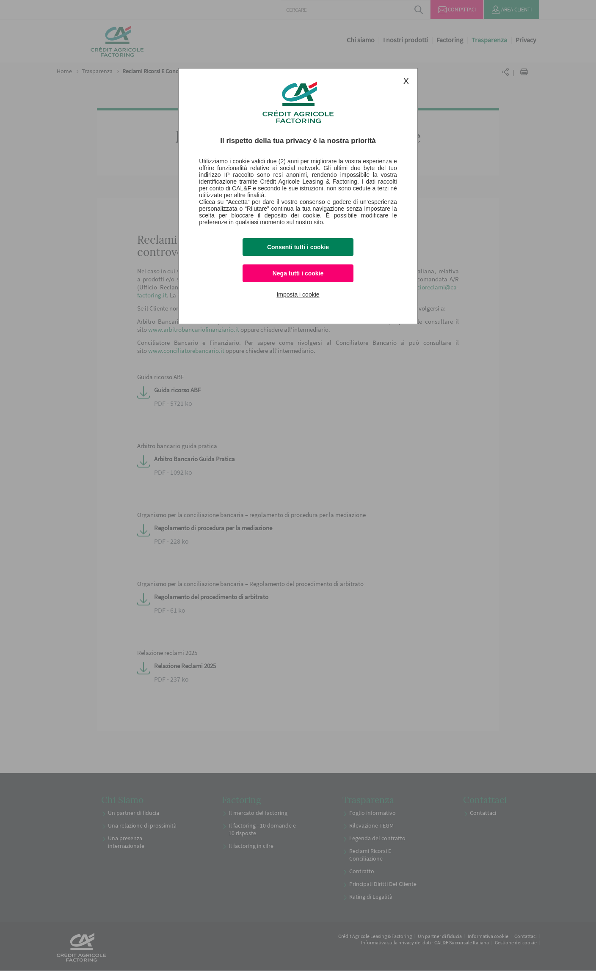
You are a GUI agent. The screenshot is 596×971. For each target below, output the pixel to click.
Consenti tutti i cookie (298, 247)
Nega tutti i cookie (298, 273)
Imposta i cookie (297, 294)
